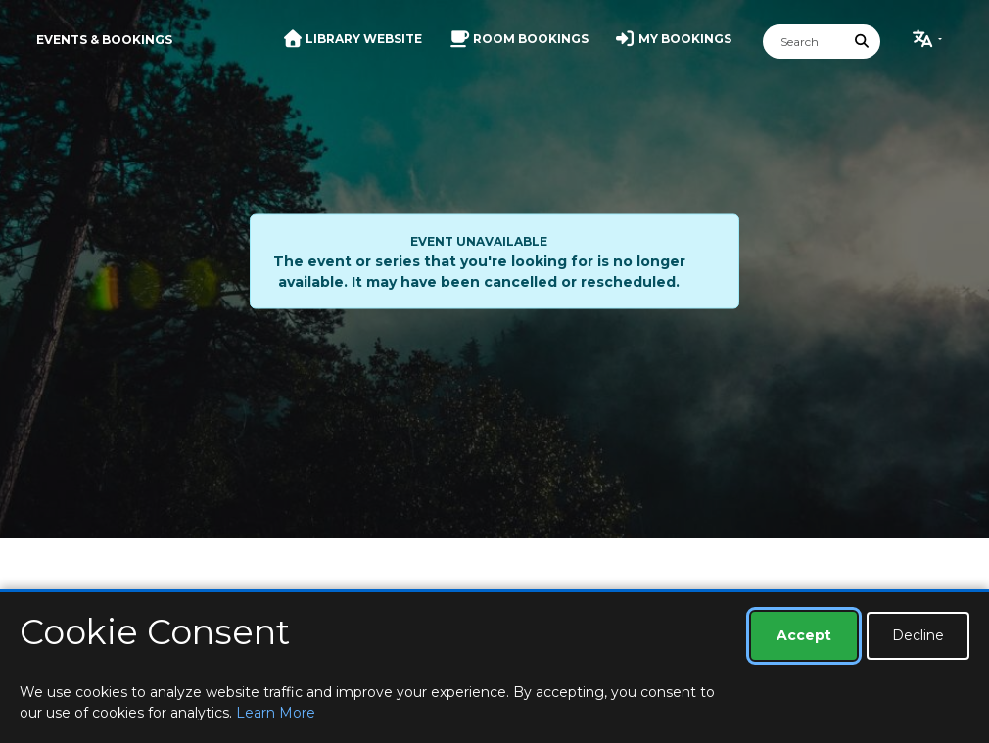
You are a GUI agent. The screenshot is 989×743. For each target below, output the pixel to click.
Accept (804, 635)
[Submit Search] (862, 41)
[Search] (804, 41)
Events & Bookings (104, 39)
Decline (918, 635)
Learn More (275, 712)
